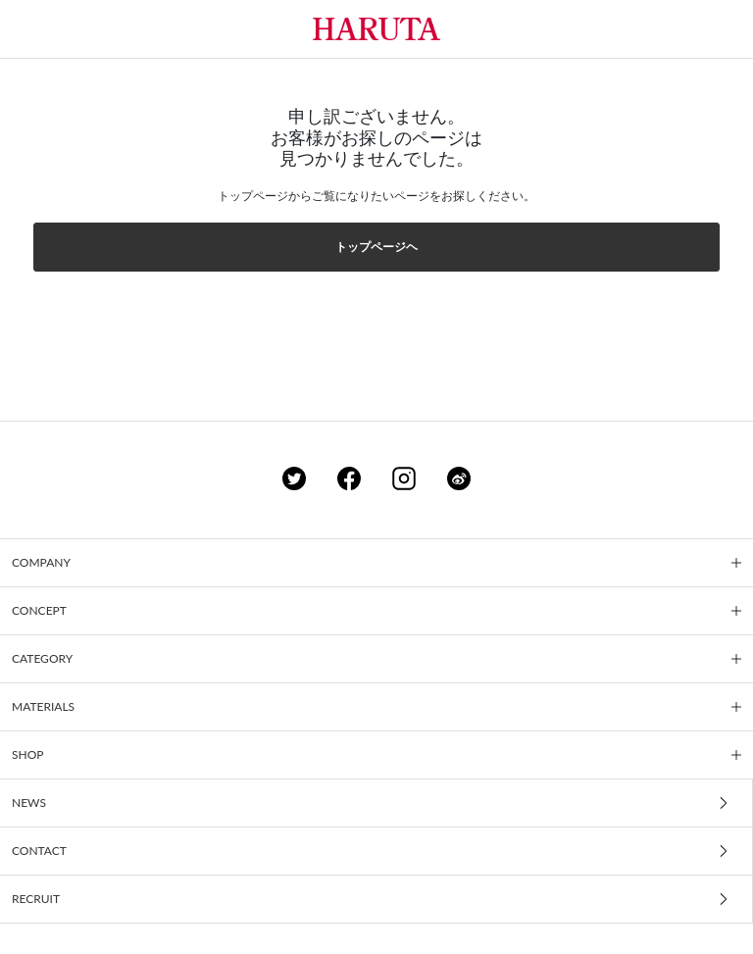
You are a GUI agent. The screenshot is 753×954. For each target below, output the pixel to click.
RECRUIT (36, 898)
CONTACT (39, 850)
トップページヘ (376, 246)
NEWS (29, 802)
